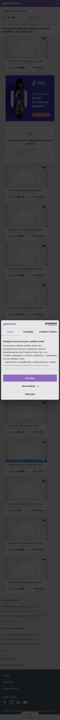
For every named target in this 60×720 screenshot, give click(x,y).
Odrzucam (30, 394)
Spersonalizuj (30, 386)
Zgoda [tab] (10, 331)
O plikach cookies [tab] (48, 331)
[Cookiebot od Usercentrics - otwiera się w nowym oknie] (45, 324)
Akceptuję (30, 378)
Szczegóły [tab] (28, 331)
